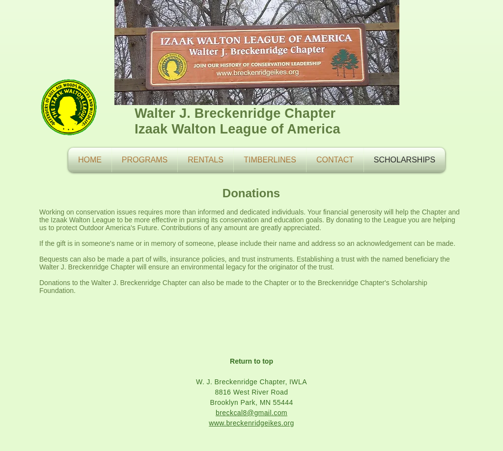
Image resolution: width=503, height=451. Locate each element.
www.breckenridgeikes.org (251, 423)
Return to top (251, 361)
